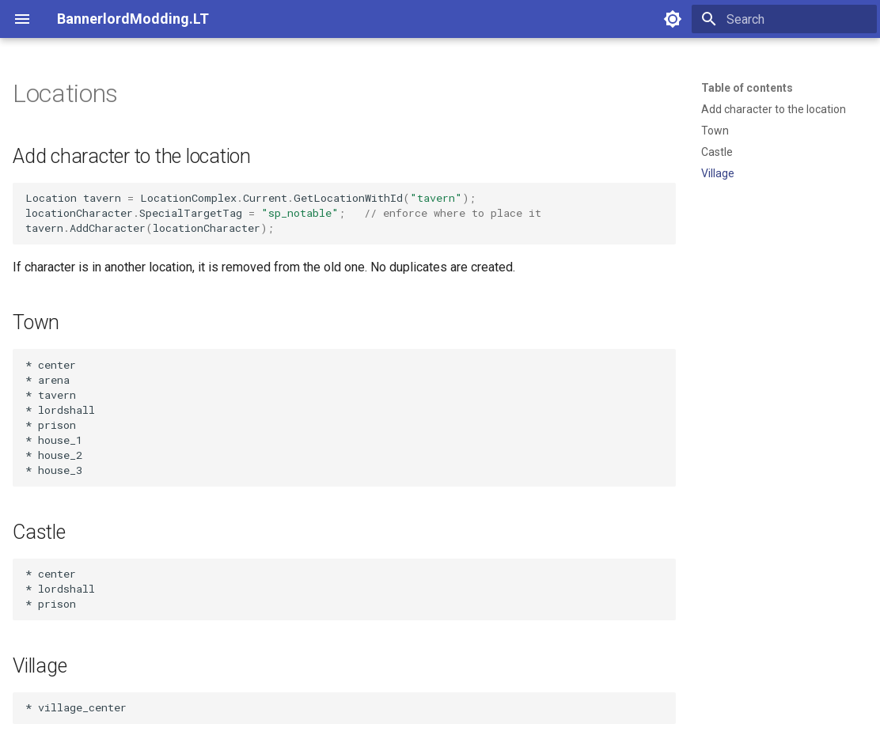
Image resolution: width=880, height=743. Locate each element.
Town (715, 130)
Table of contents (747, 88)
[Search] (784, 19)
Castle (717, 152)
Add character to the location (773, 109)
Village (717, 173)
